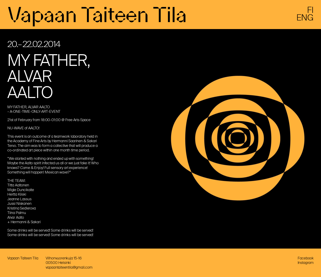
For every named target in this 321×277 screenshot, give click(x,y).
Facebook (306, 258)
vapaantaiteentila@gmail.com (69, 267)
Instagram (306, 262)
